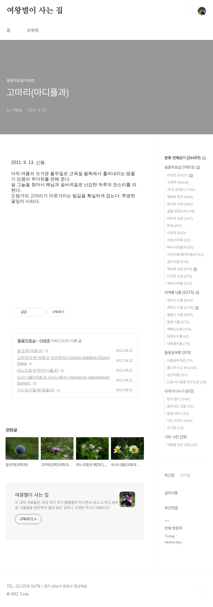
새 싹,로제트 (181, 190)
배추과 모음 (180, 218)
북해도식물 (179, 329)
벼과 (174, 226)
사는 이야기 (179, 421)
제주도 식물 (183, 307)
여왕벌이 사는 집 (35, 11)
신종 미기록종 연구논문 (187, 382)
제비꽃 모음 (182, 269)
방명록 (33, 30)
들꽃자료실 (26, 340)
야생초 (44, 340)
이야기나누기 (179, 391)
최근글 (169, 475)
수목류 (177, 182)
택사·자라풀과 (180, 247)
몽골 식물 (178, 322)
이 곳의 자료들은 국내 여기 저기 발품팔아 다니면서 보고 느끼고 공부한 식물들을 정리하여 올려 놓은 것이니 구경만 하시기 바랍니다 (66, 505)
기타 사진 (175, 437)
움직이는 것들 (180, 406)
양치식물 (177, 262)
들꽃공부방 (177, 352)
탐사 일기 (178, 399)
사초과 (176, 233)
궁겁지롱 (177, 375)
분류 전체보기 (185, 158)
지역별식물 (181, 292)
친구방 (175, 428)
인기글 (185, 475)
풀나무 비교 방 (182, 368)
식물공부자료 (180, 360)
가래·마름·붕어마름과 (185, 254)
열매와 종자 (180, 197)
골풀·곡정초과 (181, 211)
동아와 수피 (180, 204)
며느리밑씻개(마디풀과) (37, 370)
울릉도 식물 (180, 315)
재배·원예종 (179, 283)
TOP (201, 588)
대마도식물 (178, 336)
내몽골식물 (178, 344)
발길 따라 (178, 413)
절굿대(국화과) (30, 350)
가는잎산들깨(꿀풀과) (35, 390)
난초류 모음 (179, 276)
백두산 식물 (180, 300)
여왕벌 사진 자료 (182, 445)
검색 (189, 11)
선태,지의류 (179, 240)
